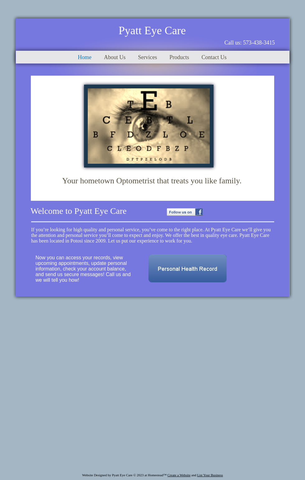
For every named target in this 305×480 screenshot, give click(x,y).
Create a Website (178, 475)
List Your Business (210, 475)
